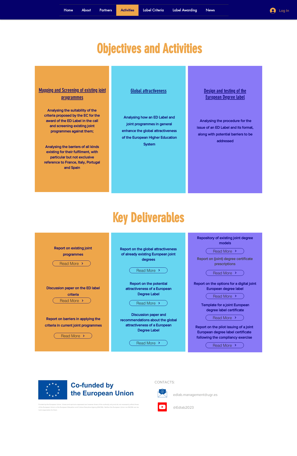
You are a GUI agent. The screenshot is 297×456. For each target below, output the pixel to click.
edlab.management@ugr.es (195, 395)
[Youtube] (162, 406)
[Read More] (71, 263)
